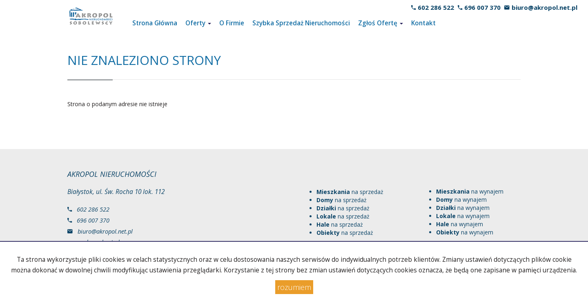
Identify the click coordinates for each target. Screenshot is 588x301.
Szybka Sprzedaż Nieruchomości (301, 23)
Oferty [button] (198, 23)
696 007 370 (482, 7)
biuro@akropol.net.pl (544, 7)
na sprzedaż (349, 192)
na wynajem (469, 191)
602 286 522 (436, 7)
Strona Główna (154, 23)
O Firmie (231, 23)
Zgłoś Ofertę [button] (380, 23)
